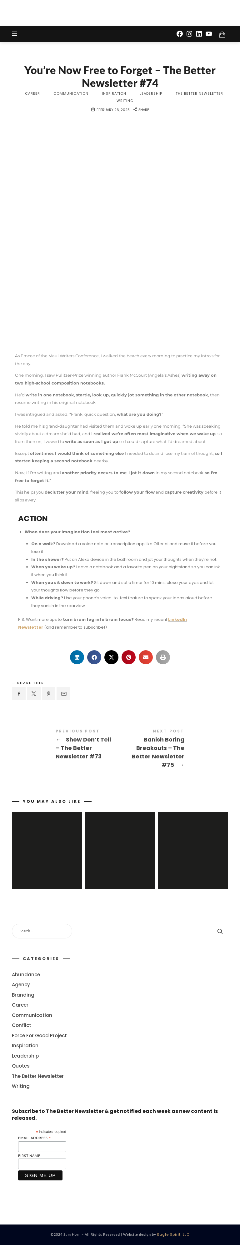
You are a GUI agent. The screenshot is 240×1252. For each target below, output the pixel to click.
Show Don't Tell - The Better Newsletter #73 (66, 748)
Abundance (26, 981)
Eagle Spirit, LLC (173, 1241)
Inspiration (114, 96)
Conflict (21, 1032)
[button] (77, 660)
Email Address (34, 1145)
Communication (70, 96)
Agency (21, 992)
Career (32, 96)
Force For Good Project (39, 1042)
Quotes (21, 1073)
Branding (23, 1002)
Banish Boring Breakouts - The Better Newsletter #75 (174, 753)
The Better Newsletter (199, 96)
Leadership (151, 96)
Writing (125, 104)
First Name (29, 1163)
